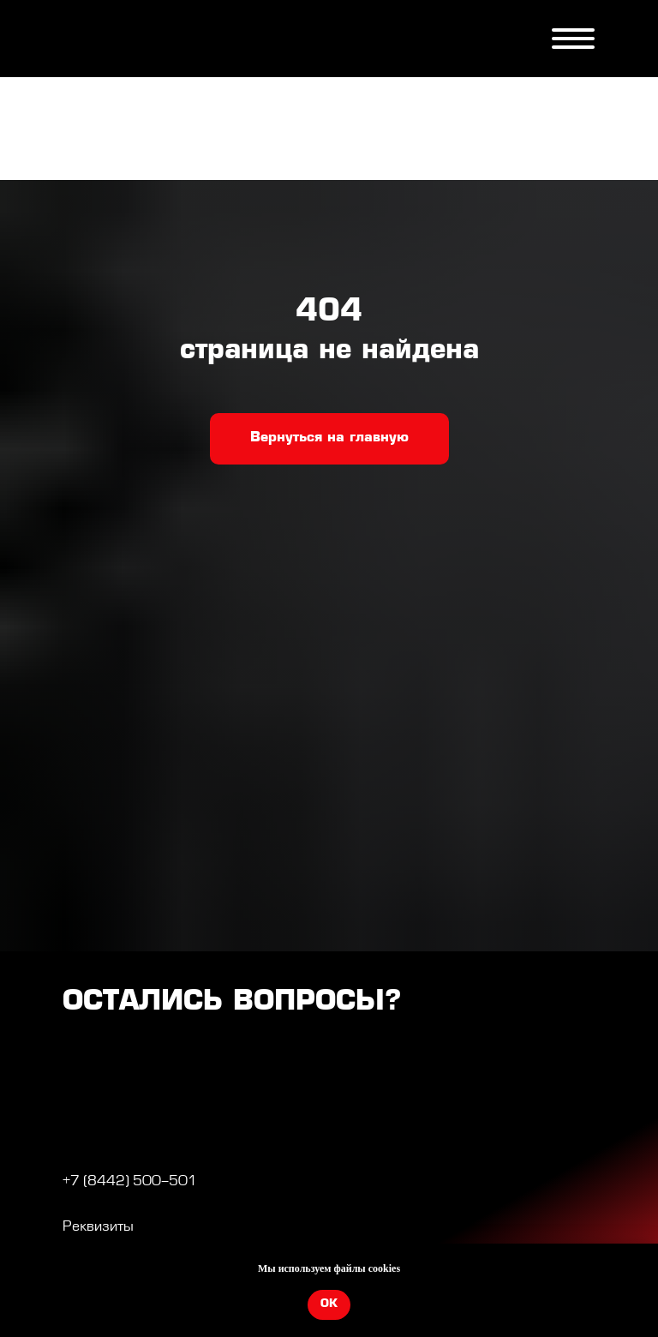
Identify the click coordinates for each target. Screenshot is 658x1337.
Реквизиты (98, 1227)
